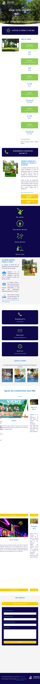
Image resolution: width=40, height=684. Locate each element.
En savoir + (20, 396)
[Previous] (3, 47)
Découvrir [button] (34, 589)
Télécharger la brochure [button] (29, 196)
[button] (37, 3)
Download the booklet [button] (29, 202)
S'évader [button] (34, 515)
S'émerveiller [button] (14, 589)
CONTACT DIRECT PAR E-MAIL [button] (20, 603)
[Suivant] (18, 47)
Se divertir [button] (14, 515)
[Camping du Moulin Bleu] (8, 3)
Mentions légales (22, 676)
